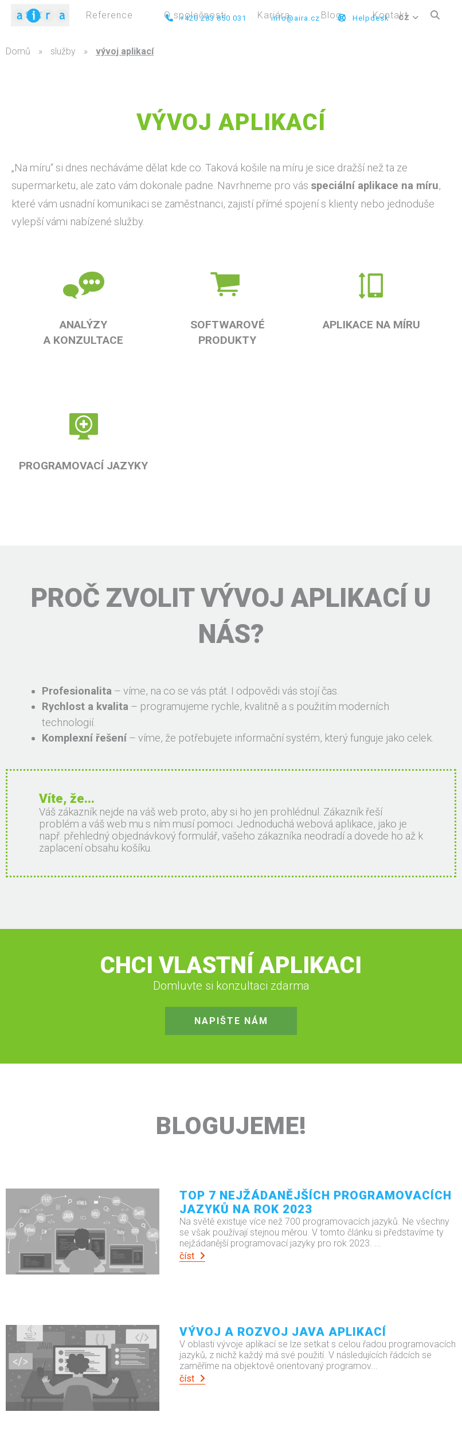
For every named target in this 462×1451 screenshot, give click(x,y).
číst (192, 1255)
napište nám (231, 1020)
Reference (109, 15)
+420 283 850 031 (206, 18)
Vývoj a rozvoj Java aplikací (282, 1332)
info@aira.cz (294, 18)
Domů (18, 51)
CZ (408, 17)
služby (63, 51)
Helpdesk (363, 18)
